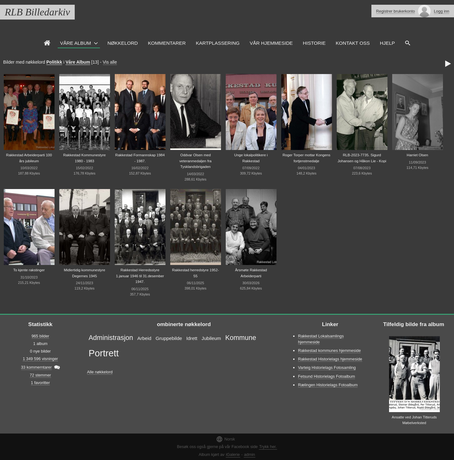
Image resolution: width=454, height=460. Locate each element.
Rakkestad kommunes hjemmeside (329, 350)
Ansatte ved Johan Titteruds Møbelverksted (414, 420)
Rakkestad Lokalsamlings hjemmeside (321, 339)
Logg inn (441, 11)
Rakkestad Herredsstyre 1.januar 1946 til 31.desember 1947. (140, 276)
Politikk (54, 62)
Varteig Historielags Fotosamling (327, 367)
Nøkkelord (123, 43)
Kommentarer (167, 43)
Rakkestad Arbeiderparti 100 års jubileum (29, 158)
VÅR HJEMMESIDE (271, 43)
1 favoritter (40, 382)
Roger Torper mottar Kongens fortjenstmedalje (306, 158)
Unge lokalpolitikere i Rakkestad (251, 158)
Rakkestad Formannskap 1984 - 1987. (140, 158)
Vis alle (110, 62)
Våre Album (75, 43)
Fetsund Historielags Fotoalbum (326, 376)
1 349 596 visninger (40, 358)
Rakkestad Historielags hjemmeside (330, 359)
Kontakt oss (353, 43)
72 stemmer (40, 375)
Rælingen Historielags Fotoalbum (328, 384)
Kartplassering (218, 43)
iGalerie (233, 454)
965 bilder (40, 336)
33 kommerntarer (36, 367)
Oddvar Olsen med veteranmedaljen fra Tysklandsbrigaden (195, 161)
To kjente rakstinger (29, 270)
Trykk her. (268, 446)
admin (249, 454)
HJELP (387, 43)
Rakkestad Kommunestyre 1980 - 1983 (84, 158)
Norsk (225, 439)
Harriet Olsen (417, 155)
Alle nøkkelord (100, 372)
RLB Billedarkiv (37, 12)
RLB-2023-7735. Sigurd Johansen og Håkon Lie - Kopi (362, 158)
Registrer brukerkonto (395, 11)
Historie (314, 43)
